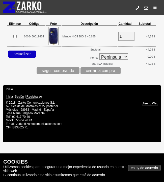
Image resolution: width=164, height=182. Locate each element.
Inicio (9, 89)
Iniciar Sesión (15, 96)
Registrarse (34, 96)
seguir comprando (58, 71)
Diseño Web (150, 103)
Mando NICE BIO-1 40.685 (78, 36)
